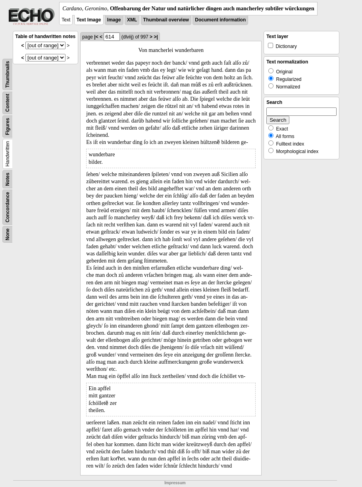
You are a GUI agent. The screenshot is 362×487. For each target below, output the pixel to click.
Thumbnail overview (166, 20)
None (7, 234)
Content (7, 103)
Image (114, 20)
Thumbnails (7, 74)
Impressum (174, 483)
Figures (7, 126)
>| (156, 37)
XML (132, 20)
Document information (220, 20)
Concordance (7, 207)
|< (96, 37)
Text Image (89, 20)
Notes (7, 179)
